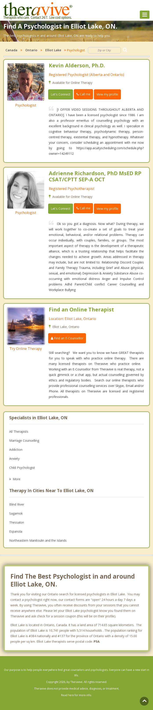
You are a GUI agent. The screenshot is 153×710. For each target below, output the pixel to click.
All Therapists (18, 431)
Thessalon (16, 522)
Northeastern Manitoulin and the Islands (38, 540)
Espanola (15, 531)
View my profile (107, 94)
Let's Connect (60, 94)
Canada (11, 50)
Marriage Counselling (24, 440)
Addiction (15, 449)
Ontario (31, 50)
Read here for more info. (76, 695)
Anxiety (14, 458)
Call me (83, 94)
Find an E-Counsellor (67, 338)
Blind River (16, 504)
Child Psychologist (22, 467)
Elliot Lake (53, 50)
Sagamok (16, 513)
